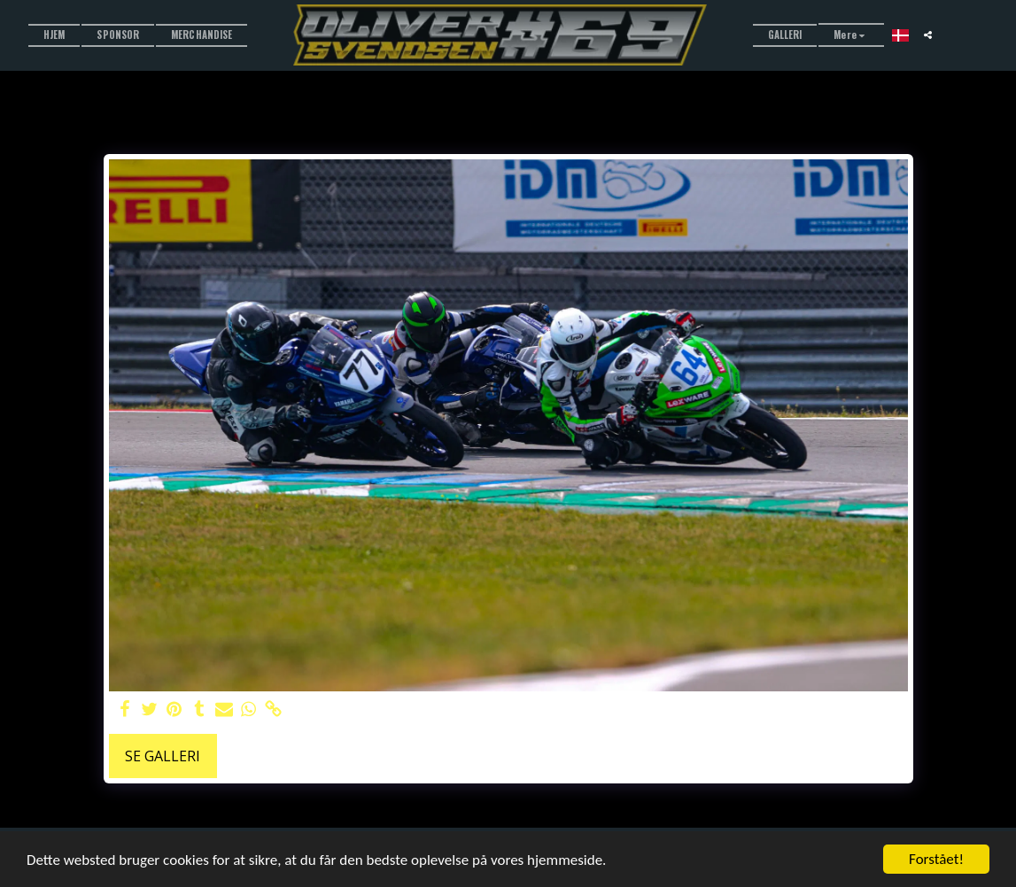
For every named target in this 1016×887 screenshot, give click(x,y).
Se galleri (162, 756)
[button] (928, 35)
